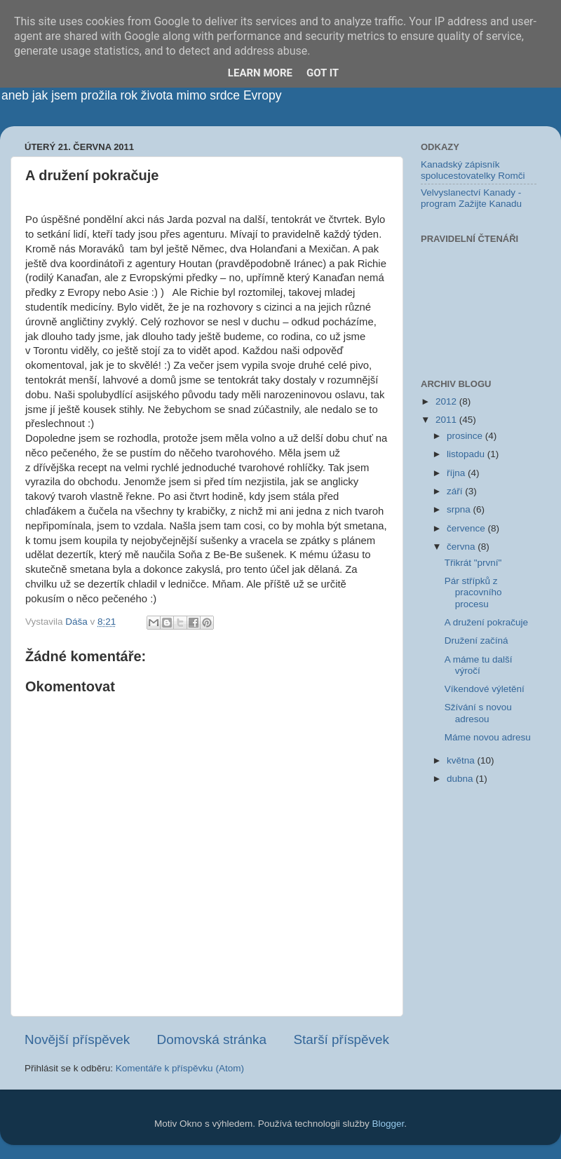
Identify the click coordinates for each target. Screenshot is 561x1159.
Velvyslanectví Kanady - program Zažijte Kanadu (471, 198)
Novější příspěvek (77, 1039)
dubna (461, 778)
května (462, 760)
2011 (447, 419)
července (467, 528)
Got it (322, 73)
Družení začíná (476, 640)
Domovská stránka (211, 1039)
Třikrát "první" (473, 562)
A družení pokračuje (486, 622)
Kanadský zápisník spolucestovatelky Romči (473, 170)
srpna (460, 509)
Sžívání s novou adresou (478, 713)
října (457, 473)
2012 (447, 401)
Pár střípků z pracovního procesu (473, 592)
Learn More (260, 73)
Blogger (388, 1123)
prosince (466, 436)
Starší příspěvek (342, 1039)
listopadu (467, 454)
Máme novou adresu (488, 737)
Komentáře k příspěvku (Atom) (180, 1068)
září (456, 491)
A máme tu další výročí (479, 665)
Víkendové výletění (485, 689)
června (462, 546)
